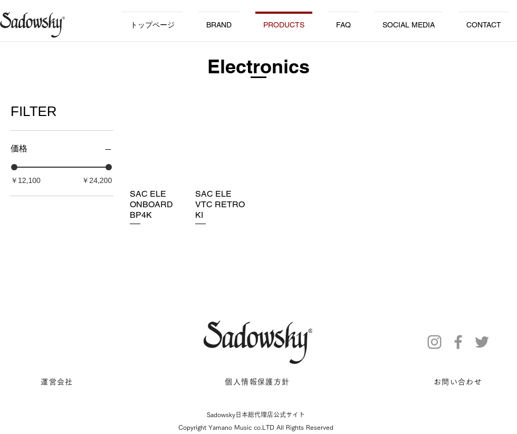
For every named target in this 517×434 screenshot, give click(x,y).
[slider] (14, 167)
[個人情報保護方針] (258, 382)
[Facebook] (458, 342)
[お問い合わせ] (459, 382)
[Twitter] (482, 342)
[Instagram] (434, 342)
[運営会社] (58, 382)
